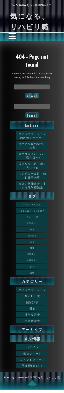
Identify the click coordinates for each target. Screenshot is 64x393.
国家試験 (32, 302)
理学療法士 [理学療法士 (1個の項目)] (32, 254)
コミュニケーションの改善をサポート (32, 136)
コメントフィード (32, 359)
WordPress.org (32, 366)
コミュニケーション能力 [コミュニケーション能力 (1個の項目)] (32, 210)
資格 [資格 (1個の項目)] (32, 266)
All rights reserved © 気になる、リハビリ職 (33, 381)
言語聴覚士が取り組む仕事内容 (32, 175)
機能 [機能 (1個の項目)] (32, 247)
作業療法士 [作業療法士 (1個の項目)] (32, 223)
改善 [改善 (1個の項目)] (32, 241)
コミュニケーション (32, 290)
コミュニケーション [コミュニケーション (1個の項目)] (32, 204)
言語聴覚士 (32, 321)
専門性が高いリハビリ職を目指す (32, 155)
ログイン (32, 347)
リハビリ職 (32, 296)
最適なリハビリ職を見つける (32, 165)
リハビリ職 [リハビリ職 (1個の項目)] (32, 216)
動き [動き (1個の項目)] (32, 229)
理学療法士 (32, 314)
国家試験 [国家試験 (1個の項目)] (32, 235)
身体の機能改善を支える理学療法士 (32, 185)
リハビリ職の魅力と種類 (32, 146)
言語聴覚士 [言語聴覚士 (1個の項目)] (32, 260)
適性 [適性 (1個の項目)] (32, 272)
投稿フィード (32, 353)
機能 (32, 308)
